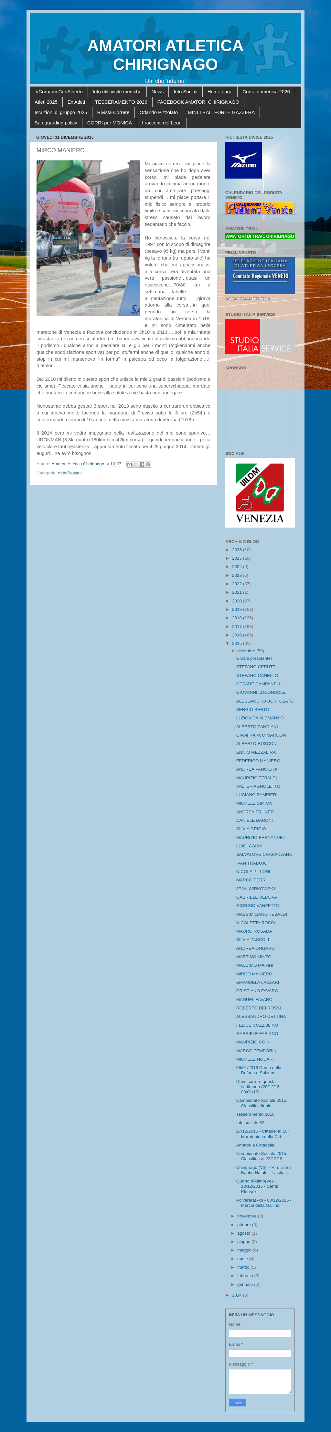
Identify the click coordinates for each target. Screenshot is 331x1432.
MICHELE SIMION (254, 803)
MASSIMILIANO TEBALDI (261, 914)
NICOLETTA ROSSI (255, 922)
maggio (245, 1250)
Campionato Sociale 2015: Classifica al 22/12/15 (261, 1156)
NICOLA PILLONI (253, 871)
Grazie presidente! (254, 658)
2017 (237, 626)
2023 (237, 575)
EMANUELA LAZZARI (257, 982)
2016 (237, 635)
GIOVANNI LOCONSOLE (261, 692)
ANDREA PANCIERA (256, 769)
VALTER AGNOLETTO (258, 786)
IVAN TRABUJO (252, 863)
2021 (237, 592)
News (158, 91)
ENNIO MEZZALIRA (256, 752)
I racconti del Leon (162, 122)
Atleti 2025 (46, 102)
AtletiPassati (69, 473)
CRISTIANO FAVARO (257, 990)
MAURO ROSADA (254, 931)
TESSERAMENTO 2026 (121, 102)
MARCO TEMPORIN (256, 1050)
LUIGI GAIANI (250, 846)
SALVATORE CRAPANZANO (264, 854)
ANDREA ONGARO (255, 948)
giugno (244, 1241)
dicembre (246, 650)
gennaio (245, 1284)
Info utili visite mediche (117, 91)
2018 (237, 617)
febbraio (245, 1275)
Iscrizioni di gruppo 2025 (61, 112)
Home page (220, 91)
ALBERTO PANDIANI (257, 726)
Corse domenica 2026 (266, 91)
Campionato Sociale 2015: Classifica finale (261, 1103)
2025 (237, 558)
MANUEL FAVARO (254, 999)
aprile (243, 1258)
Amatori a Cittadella (255, 1145)
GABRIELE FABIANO (257, 1033)
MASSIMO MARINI (254, 965)
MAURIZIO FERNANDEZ (260, 837)
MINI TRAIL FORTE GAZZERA (221, 112)
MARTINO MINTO (254, 956)
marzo (244, 1267)
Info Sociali (185, 91)
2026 (237, 549)
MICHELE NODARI (255, 1059)
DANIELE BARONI (254, 820)
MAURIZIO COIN (253, 1042)
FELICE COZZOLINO (257, 1025)
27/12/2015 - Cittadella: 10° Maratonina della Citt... (262, 1134)
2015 (237, 643)
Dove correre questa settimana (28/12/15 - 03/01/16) (259, 1086)
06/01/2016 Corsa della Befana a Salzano (259, 1070)
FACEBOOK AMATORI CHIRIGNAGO (198, 102)
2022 (237, 583)
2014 (237, 1295)
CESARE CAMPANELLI (259, 683)
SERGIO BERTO (252, 709)
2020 (237, 601)
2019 (237, 609)
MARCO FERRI (251, 880)
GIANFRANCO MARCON (261, 735)
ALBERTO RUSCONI (257, 743)
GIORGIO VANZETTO (258, 905)
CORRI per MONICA (109, 122)
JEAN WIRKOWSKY (256, 888)
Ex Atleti (76, 102)
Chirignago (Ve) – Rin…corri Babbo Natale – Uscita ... (263, 1170)
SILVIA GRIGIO (251, 828)
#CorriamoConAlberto (59, 91)
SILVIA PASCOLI (252, 939)
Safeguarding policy (56, 122)
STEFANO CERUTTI (256, 666)
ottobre (244, 1224)
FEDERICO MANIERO (258, 760)
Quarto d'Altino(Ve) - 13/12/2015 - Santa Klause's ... (257, 1186)
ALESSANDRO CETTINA (261, 1016)
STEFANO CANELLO (257, 675)
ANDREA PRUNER (255, 811)
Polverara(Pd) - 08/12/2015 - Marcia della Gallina (264, 1203)
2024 (237, 566)
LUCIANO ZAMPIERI (257, 794)
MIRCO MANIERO (254, 974)
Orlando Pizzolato (159, 112)
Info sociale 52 (250, 1122)
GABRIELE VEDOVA (256, 897)
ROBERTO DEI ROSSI (258, 1008)
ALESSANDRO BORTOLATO (265, 701)
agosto (244, 1233)
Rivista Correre (113, 112)
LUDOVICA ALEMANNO (260, 718)
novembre (247, 1216)
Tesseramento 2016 (255, 1114)
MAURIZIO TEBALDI (256, 777)
